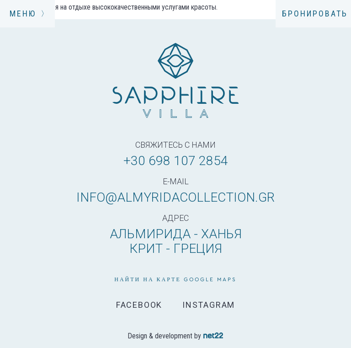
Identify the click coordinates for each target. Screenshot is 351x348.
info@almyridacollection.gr (175, 197)
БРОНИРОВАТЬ (315, 13)
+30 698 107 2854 (175, 160)
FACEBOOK (139, 305)
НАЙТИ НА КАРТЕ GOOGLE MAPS (175, 279)
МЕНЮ (27, 13)
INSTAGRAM (208, 305)
